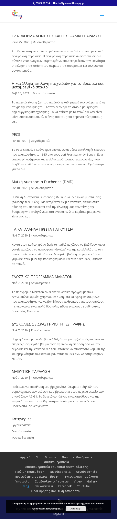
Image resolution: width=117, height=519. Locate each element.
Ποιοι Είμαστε (46, 457)
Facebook (65, 486)
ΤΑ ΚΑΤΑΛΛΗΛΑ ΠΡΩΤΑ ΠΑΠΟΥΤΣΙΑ (42, 229)
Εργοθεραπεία (40, 330)
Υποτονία (22, 481)
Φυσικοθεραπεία (44, 42)
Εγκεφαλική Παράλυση (81, 476)
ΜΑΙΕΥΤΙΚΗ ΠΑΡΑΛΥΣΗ (31, 371)
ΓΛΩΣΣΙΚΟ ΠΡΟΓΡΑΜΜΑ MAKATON (42, 276)
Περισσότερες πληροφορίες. (46, 508)
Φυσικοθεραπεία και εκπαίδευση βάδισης (56, 467)
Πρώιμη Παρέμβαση (29, 472)
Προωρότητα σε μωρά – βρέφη (37, 476)
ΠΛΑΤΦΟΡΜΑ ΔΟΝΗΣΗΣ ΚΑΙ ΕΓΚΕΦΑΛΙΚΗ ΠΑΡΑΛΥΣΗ (57, 35)
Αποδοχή (75, 508)
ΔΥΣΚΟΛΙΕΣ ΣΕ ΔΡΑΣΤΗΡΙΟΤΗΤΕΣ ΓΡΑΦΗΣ (48, 324)
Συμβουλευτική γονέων (51, 481)
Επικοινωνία (43, 486)
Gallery (92, 481)
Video (78, 481)
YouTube (83, 486)
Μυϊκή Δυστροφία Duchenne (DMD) (42, 181)
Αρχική (25, 457)
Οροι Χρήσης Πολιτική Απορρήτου (56, 491)
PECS (16, 134)
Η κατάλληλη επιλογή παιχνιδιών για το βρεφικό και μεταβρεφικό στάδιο (58, 85)
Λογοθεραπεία (40, 141)
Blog (26, 486)
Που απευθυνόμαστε (77, 457)
